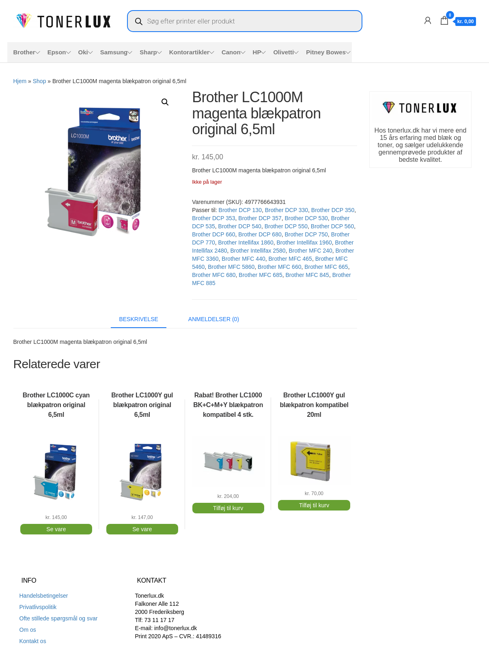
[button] (165, 102)
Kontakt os (32, 641)
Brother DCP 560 (332, 226)
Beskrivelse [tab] (138, 319)
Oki (83, 52)
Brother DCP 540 (239, 226)
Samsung (114, 52)
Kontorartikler (189, 52)
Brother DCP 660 (213, 234)
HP (257, 52)
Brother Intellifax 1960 (304, 242)
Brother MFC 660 (279, 267)
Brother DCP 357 (259, 218)
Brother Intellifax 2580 (257, 250)
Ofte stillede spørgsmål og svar (58, 618)
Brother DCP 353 (213, 218)
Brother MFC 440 (243, 258)
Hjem (20, 81)
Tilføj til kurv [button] (228, 508)
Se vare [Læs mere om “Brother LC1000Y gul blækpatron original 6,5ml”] (142, 529)
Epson (56, 52)
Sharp (148, 52)
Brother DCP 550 (286, 226)
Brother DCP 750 (305, 234)
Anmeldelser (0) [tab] (213, 319)
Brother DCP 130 (240, 210)
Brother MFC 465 (290, 258)
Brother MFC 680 (213, 275)
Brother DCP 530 (305, 218)
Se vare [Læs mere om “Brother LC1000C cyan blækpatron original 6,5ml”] (56, 529)
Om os (27, 629)
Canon (231, 52)
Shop (39, 81)
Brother (24, 52)
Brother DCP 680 (259, 234)
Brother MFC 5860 (231, 267)
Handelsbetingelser (43, 595)
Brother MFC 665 (326, 267)
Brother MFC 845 (307, 275)
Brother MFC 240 (310, 250)
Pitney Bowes (326, 52)
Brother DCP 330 (286, 210)
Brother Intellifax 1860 (246, 242)
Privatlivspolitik (38, 607)
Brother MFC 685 (260, 275)
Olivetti (283, 52)
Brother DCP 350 (332, 210)
